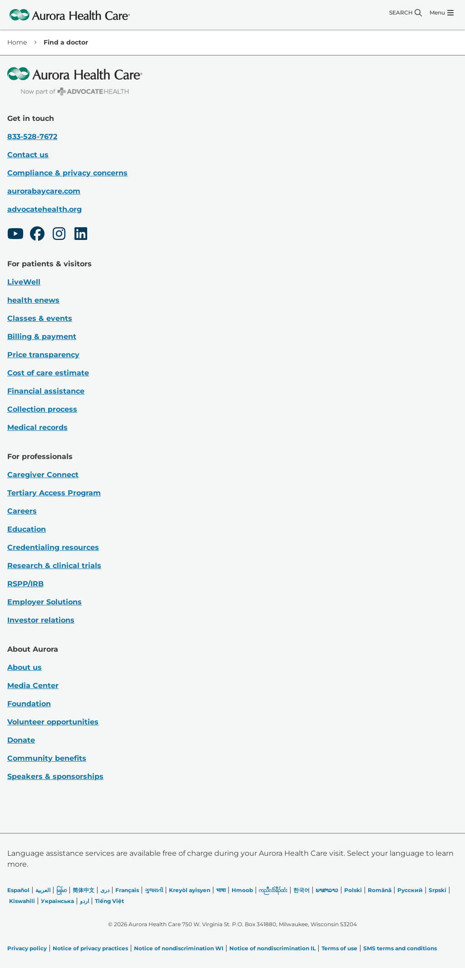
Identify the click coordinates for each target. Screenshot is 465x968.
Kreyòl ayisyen (189, 890)
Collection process (42, 409)
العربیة (42, 890)
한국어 (301, 890)
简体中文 (83, 890)
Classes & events (39, 318)
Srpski (437, 890)
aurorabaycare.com (43, 191)
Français (127, 890)
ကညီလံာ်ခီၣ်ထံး (273, 890)
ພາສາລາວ (327, 890)
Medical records (37, 427)
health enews (33, 300)
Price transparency (43, 354)
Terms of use (339, 948)
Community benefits (46, 758)
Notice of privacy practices (90, 948)
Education (26, 529)
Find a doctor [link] (66, 42)
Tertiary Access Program (54, 493)
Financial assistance (45, 391)
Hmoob (242, 890)
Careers (22, 511)
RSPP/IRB (25, 583)
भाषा (221, 890)
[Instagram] (59, 235)
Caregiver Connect (43, 474)
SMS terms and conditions (400, 948)
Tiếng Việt (109, 901)
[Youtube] (15, 235)
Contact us (28, 154)
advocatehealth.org (44, 209)
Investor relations (40, 620)
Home (17, 42)
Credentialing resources (53, 547)
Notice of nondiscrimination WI (178, 948)
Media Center (33, 685)
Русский (410, 890)
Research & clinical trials (54, 565)
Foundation (29, 703)
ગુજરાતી (154, 890)
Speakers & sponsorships (55, 776)
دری (104, 890)
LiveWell (23, 282)
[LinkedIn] (81, 235)
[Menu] (441, 12)
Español (18, 890)
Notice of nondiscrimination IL (272, 948)
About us (24, 667)
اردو (84, 901)
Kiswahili (22, 901)
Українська (57, 901)
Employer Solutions (44, 602)
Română (379, 890)
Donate (21, 740)
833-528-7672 (32, 136)
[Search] (405, 12)
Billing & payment (41, 336)
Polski (353, 890)
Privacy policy (27, 948)
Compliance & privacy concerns (67, 173)
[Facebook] (37, 235)
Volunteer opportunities (53, 722)
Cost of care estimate (48, 373)
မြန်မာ (61, 890)
